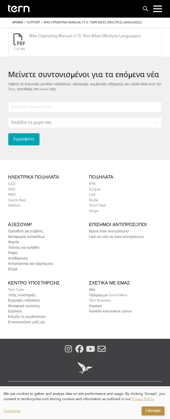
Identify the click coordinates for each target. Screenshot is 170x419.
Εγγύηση (15, 311)
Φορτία (13, 242)
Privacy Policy (142, 399)
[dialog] (85, 404)
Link (92, 194)
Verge (94, 211)
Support (33, 22)
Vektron (14, 205)
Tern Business (100, 300)
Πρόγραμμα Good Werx (108, 295)
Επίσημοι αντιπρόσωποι (118, 225)
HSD (11, 189)
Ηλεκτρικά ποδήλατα (33, 177)
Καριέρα (95, 306)
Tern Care (16, 289)
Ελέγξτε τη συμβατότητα (27, 317)
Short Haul (97, 205)
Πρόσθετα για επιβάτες (25, 231)
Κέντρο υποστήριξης (34, 283)
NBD (12, 194)
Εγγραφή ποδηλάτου (24, 300)
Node (93, 200)
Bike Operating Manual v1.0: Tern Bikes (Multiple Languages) (85, 36)
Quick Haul (17, 200)
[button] (157, 9)
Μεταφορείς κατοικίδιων (26, 237)
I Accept (153, 411)
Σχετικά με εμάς (109, 283)
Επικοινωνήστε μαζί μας (26, 322)
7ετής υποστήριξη (21, 295)
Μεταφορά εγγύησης (24, 306)
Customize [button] (12, 411)
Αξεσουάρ (20, 225)
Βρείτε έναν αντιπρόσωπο (109, 231)
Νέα (92, 289)
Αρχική (17, 22)
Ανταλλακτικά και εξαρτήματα (30, 264)
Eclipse (95, 189)
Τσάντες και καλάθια (23, 247)
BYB (92, 184)
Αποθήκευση (18, 258)
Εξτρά (12, 269)
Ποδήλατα (101, 177)
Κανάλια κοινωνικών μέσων (110, 311)
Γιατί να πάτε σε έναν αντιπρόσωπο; (116, 237)
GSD (12, 184)
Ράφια (13, 253)
